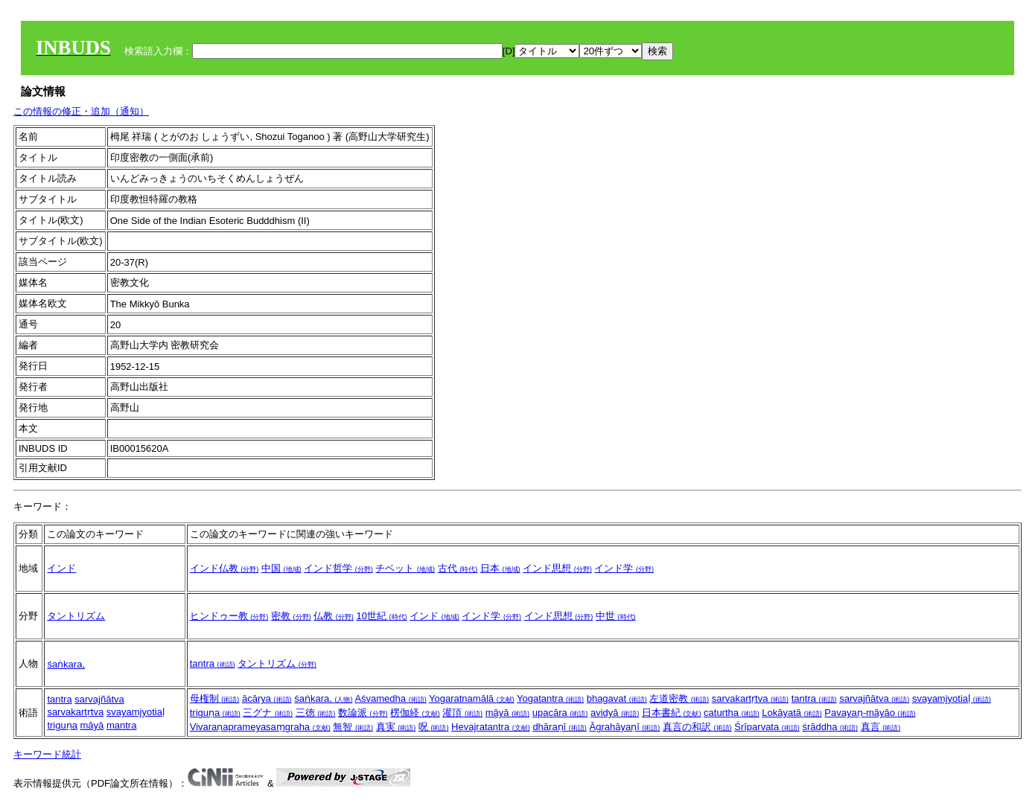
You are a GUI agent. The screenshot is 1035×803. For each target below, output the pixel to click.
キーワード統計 (47, 754)
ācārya (267, 698)
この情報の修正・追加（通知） (81, 111)
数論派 (363, 712)
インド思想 (557, 568)
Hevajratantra (490, 726)
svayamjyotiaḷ (135, 711)
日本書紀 (671, 712)
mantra (121, 725)
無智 (353, 726)
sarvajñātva (99, 699)
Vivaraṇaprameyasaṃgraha (260, 726)
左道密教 (679, 698)
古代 (458, 568)
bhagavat (617, 698)
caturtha (731, 712)
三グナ (268, 712)
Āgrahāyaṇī (624, 726)
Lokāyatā (791, 712)
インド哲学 (338, 568)
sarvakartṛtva (75, 711)
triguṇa (62, 725)
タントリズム (76, 615)
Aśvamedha (390, 698)
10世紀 (381, 615)
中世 (616, 615)
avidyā (614, 712)
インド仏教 (224, 568)
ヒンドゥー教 (229, 615)
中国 (281, 568)
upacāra (560, 712)
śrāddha (830, 726)
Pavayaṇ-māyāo (869, 712)
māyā (92, 725)
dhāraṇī (559, 726)
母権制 (215, 698)
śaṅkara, (66, 664)
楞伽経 (415, 712)
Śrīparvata (767, 726)
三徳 (316, 712)
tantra (212, 663)
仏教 (333, 615)
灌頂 (462, 712)
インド (61, 568)
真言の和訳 (697, 726)
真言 (881, 726)
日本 (500, 568)
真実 (396, 726)
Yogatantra (550, 698)
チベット (405, 568)
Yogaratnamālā (472, 698)
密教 (291, 615)
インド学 (624, 568)
